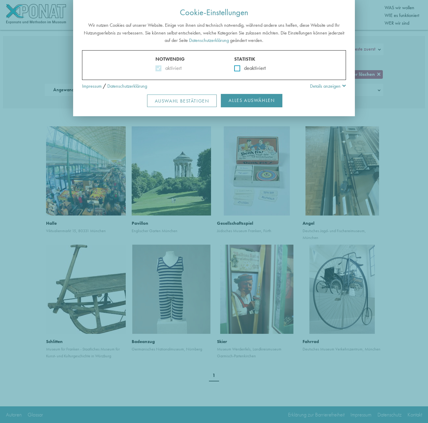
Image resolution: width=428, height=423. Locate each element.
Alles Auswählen (252, 100)
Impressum (92, 86)
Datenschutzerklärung (209, 40)
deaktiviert (251, 68)
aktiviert (172, 68)
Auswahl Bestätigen (182, 101)
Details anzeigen (325, 86)
